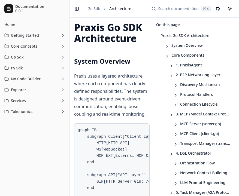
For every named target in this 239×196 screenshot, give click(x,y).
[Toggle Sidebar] (69, 98)
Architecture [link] (120, 8)
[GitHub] (218, 9)
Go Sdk (93, 8)
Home (9, 24)
